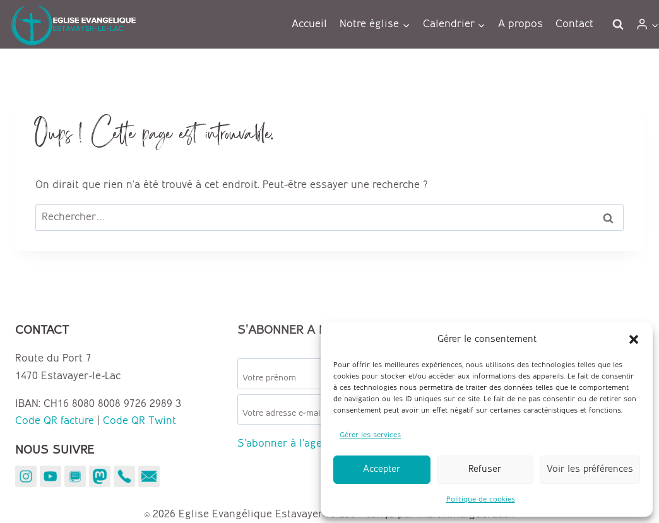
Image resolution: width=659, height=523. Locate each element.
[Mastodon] (99, 476)
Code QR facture (54, 420)
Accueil (309, 24)
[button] (633, 339)
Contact (574, 24)
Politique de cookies (480, 499)
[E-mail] (149, 476)
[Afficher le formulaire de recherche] (618, 24)
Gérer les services (370, 435)
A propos (520, 24)
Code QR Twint (139, 420)
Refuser (484, 469)
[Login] (647, 24)
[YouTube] (50, 476)
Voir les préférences (590, 469)
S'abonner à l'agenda (288, 443)
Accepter (381, 469)
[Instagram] (26, 476)
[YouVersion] (75, 476)
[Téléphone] (124, 476)
